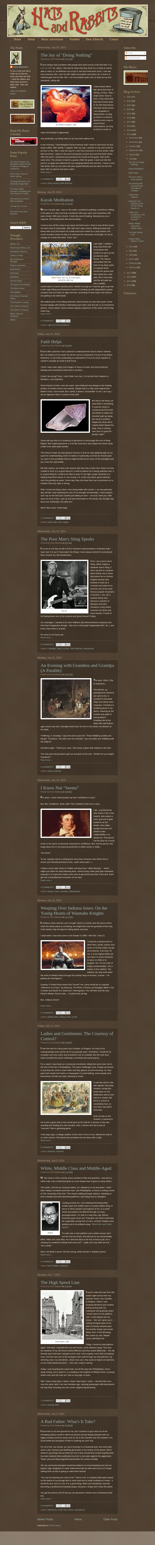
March (132, 259)
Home (17, 39)
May (131, 251)
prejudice (64, 1266)
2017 (129, 122)
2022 (129, 101)
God (60, 522)
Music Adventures (52, 39)
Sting (59, 648)
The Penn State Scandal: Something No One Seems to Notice (20, 191)
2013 (129, 273)
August (132, 154)
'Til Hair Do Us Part (18, 206)
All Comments (132, 58)
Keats (56, 891)
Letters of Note (16, 255)
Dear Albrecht (94, 39)
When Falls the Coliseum (16, 315)
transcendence (62, 325)
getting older (52, 1017)
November (134, 142)
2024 (129, 97)
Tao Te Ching (15, 281)
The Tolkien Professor (19, 306)
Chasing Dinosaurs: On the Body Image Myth (20, 182)
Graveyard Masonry (18, 251)
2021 (129, 105)
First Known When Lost (20, 248)
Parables (74, 39)
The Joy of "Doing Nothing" (66, 54)
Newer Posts (45, 1519)
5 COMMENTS (47, 1147)
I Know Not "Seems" (60, 787)
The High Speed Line (60, 1282)
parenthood (79, 1510)
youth (74, 1017)
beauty (50, 891)
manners (60, 1151)
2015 (129, 130)
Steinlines (14, 277)
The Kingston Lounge (19, 302)
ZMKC (13, 320)
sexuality (64, 891)
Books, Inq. (15, 244)
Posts (129, 53)
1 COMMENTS (47, 518)
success (65, 648)
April (131, 255)
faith (55, 522)
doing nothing (53, 183)
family (49, 771)
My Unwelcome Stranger (16, 260)
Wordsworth (89, 648)
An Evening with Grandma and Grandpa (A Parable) (136, 187)
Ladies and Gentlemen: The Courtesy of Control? (137, 215)
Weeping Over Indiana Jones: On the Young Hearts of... (136, 204)
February (133, 263)
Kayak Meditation (57, 199)
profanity (57, 771)
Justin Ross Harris (66, 1510)
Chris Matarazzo (20, 67)
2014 (129, 134)
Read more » (46, 172)
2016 (129, 126)
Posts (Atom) (55, 1525)
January (132, 267)
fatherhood (52, 1510)
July (131, 159)
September (134, 150)
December (134, 138)
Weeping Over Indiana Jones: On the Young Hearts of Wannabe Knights (74, 910)
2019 (129, 113)
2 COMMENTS (47, 179)
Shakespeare (74, 891)
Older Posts (110, 1519)
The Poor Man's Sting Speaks (67, 538)
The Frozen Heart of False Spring (19, 175)
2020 (129, 109)
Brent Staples (53, 1266)
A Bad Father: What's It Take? (68, 1421)
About (31, 39)
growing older (53, 1405)
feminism (51, 1151)
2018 (129, 118)
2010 (129, 285)
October (132, 146)
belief (49, 522)
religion (66, 522)
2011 (129, 281)
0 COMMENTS (47, 321)
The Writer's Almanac (19, 310)
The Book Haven (17, 288)
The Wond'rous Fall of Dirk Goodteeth (19, 200)
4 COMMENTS (47, 887)
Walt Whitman (66, 183)
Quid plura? (15, 269)
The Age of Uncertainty (20, 284)
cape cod (51, 325)
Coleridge (51, 648)
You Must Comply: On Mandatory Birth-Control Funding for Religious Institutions (20, 165)
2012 (129, 277)
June (131, 246)
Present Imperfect (18, 265)
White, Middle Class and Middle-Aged (76, 1168)
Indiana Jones (65, 1017)
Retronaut (14, 273)
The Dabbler (15, 292)
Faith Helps (51, 341)
